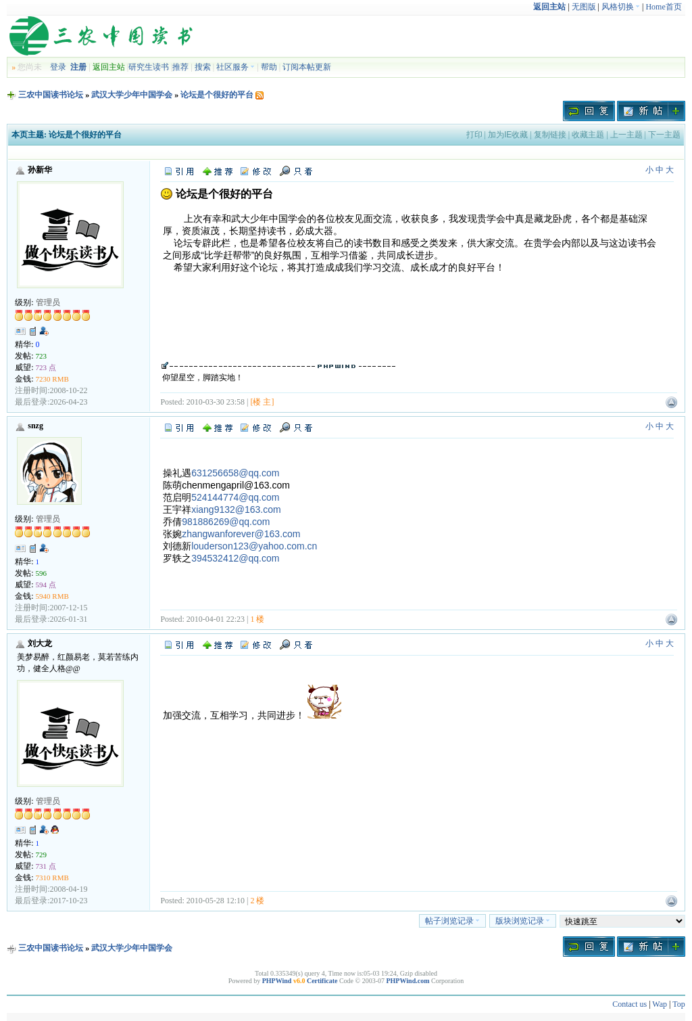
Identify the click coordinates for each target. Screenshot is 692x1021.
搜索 (203, 67)
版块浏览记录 (522, 921)
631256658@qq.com (235, 473)
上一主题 (626, 134)
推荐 (180, 67)
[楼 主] (262, 402)
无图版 (584, 7)
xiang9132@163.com (236, 509)
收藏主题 (588, 134)
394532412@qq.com (235, 558)
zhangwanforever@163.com (241, 533)
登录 (58, 67)
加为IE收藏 (508, 134)
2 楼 (257, 900)
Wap (659, 1004)
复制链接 (550, 134)
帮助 (269, 67)
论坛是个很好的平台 (216, 94)
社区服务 (235, 67)
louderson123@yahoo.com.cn (254, 546)
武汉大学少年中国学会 (131, 94)
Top (678, 1004)
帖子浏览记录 (452, 921)
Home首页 (663, 7)
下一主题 (664, 134)
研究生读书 (148, 67)
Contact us (629, 1004)
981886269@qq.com (226, 521)
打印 (474, 134)
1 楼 (257, 619)
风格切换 (620, 7)
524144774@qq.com (235, 497)
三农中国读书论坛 (50, 94)
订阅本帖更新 (306, 67)
